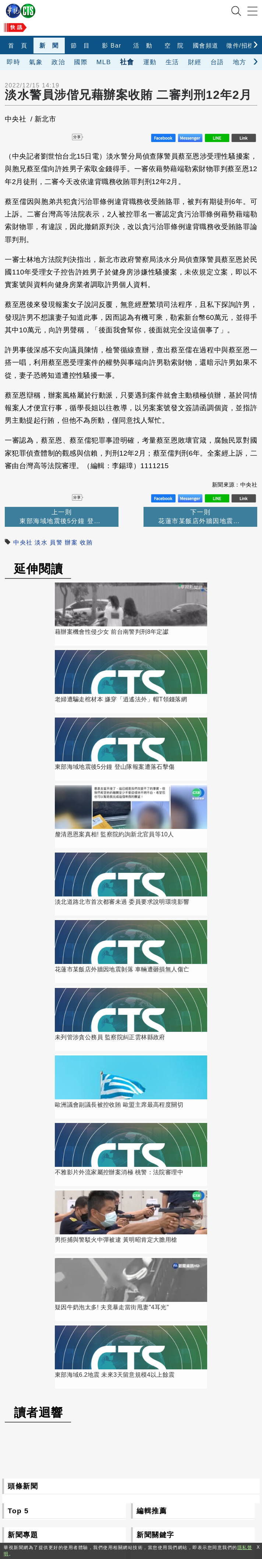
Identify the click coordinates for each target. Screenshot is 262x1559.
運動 (150, 62)
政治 (58, 62)
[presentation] (255, 44)
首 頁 (18, 45)
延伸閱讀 (38, 568)
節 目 (80, 45)
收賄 (86, 542)
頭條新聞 (23, 964)
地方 (240, 62)
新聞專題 (23, 1013)
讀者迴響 (38, 891)
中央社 (23, 542)
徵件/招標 (240, 45)
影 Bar (111, 45)
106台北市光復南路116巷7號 (115, 1468)
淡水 (41, 542)
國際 (81, 62)
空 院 (174, 45)
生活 (172, 62)
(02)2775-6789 (96, 1485)
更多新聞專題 (64, 1165)
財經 (195, 62)
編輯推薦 (152, 989)
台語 (217, 62)
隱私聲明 (186, 1519)
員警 (56, 542)
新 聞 (49, 45)
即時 (13, 62)
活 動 (143, 45)
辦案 (71, 542)
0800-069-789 (130, 1502)
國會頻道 (206, 45)
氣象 (36, 62)
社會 (127, 62)
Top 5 (18, 989)
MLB (103, 62)
